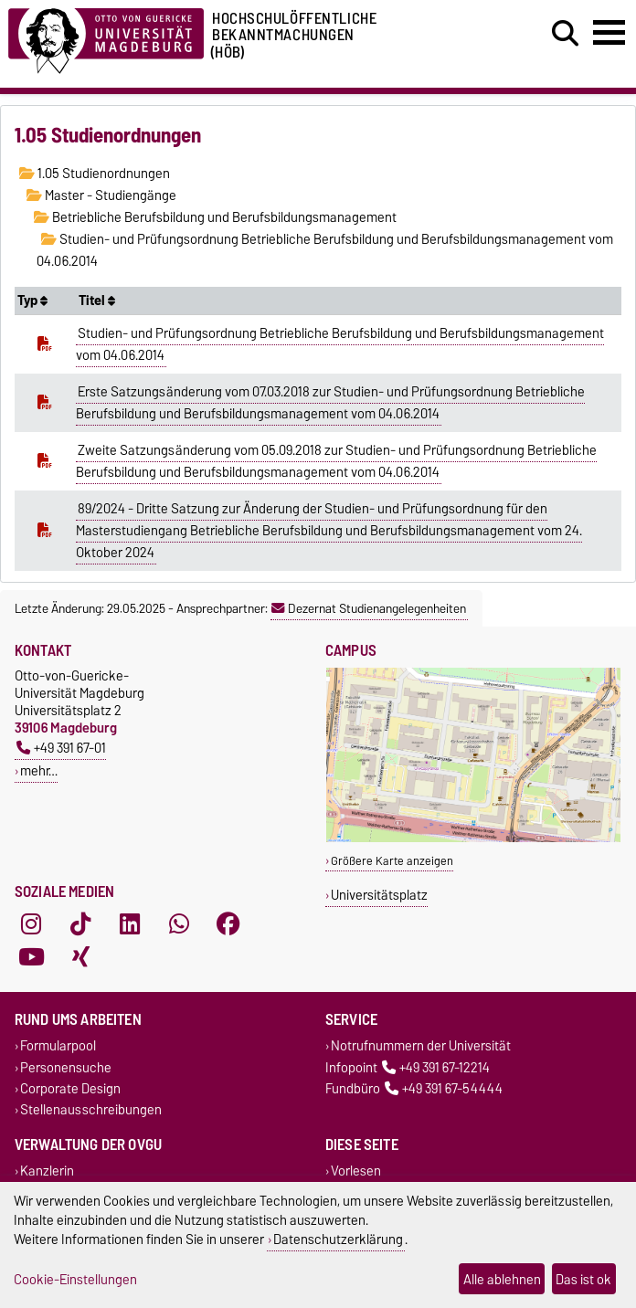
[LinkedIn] (129, 924)
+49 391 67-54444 (444, 1088)
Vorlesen (356, 1171)
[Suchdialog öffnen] (565, 34)
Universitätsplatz (379, 894)
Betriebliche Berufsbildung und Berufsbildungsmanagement (215, 217)
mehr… (39, 770)
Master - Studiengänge (101, 195)
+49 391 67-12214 (436, 1067)
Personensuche (65, 1067)
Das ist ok (583, 1279)
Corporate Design (70, 1088)
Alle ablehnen (502, 1279)
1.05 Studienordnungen (94, 174)
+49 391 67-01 (61, 747)
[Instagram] (31, 924)
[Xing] (80, 957)
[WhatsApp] (179, 924)
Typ (32, 300)
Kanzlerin (47, 1171)
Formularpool (58, 1046)
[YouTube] (31, 957)
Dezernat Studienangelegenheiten (368, 608)
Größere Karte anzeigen (392, 860)
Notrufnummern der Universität (421, 1046)
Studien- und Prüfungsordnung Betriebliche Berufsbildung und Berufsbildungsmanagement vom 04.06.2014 (340, 344)
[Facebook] (228, 924)
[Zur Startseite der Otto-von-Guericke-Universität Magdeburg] (106, 38)
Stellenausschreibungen (91, 1109)
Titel (97, 300)
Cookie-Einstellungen (75, 1279)
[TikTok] (80, 924)
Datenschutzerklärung (338, 1239)
